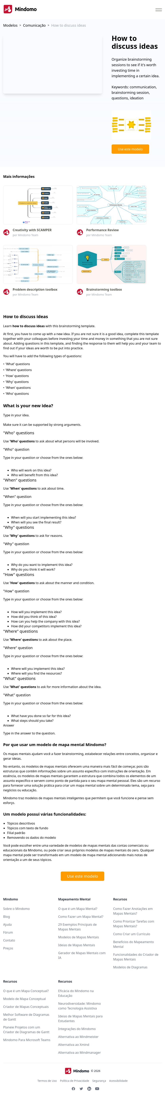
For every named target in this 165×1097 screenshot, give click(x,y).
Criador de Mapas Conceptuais (26, 1007)
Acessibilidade (118, 1081)
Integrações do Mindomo (77, 1029)
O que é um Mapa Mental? (77, 909)
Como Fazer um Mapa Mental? (80, 916)
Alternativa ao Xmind (73, 1044)
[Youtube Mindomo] (97, 1089)
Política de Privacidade (74, 1081)
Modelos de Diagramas (130, 967)
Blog (6, 916)
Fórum (8, 932)
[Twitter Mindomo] (81, 1089)
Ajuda (7, 924)
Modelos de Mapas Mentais (78, 937)
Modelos (10, 25)
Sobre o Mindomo (16, 909)
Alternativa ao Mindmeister (78, 1037)
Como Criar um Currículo (131, 934)
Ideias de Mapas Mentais (76, 945)
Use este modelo (130, 149)
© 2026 (82, 1071)
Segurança (99, 1081)
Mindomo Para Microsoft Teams (26, 1040)
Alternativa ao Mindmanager (79, 1052)
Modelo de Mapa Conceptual (24, 999)
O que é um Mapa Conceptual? (26, 991)
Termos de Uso (47, 1081)
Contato (9, 940)
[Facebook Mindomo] (73, 1089)
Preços (8, 948)
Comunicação (34, 25)
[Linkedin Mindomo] (89, 1089)
